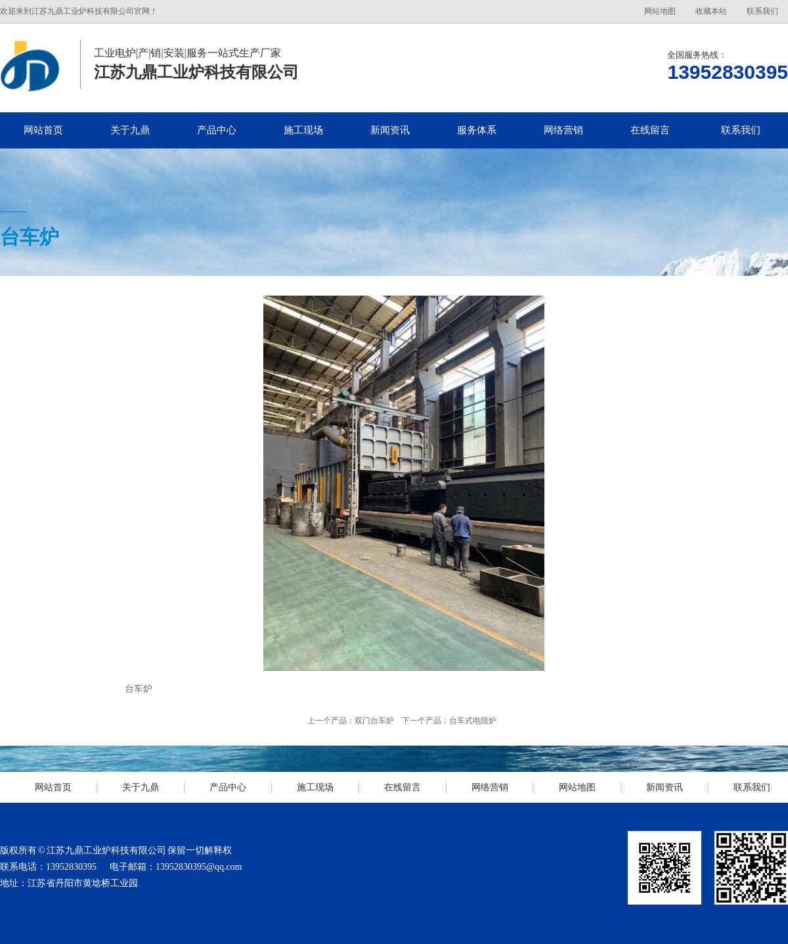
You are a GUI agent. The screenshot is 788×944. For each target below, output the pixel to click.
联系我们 (762, 11)
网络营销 (563, 130)
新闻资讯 (390, 130)
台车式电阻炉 (472, 720)
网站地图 (660, 11)
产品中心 (216, 130)
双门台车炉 (374, 720)
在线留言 (650, 130)
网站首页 (43, 130)
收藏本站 (711, 11)
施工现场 (303, 130)
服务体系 (476, 130)
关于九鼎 (130, 130)
